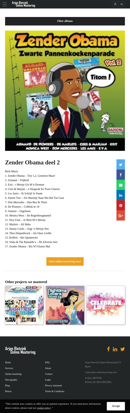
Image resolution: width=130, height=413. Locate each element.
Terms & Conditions (54, 391)
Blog (7, 385)
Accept (116, 406)
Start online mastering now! (65, 261)
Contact (48, 374)
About (48, 368)
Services (9, 368)
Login (48, 380)
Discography (11, 380)
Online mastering (13, 374)
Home (8, 362)
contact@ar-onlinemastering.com (100, 372)
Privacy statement (53, 385)
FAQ (47, 362)
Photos (8, 391)
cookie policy (44, 408)
